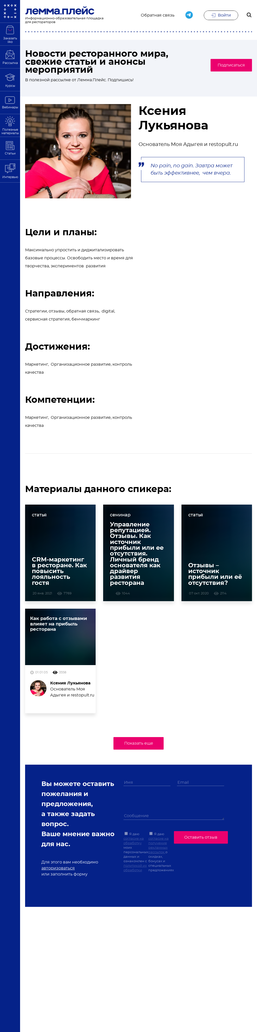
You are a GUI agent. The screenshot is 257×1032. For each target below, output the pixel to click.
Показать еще (138, 747)
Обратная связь (157, 16)
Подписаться (228, 65)
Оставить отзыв (200, 841)
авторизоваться (58, 872)
